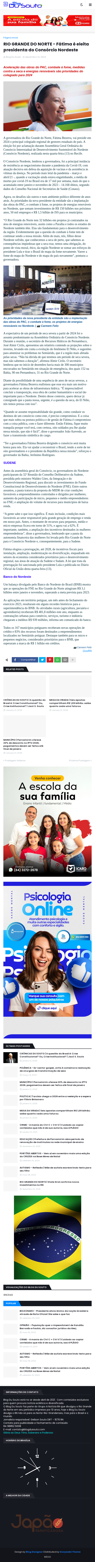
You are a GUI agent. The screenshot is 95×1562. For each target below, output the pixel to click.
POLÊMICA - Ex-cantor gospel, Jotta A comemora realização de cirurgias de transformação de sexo (55, 1069)
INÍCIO (47, 1556)
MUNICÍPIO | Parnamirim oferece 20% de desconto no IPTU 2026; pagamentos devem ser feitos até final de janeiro (23, 744)
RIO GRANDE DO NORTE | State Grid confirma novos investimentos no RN (49, 1184)
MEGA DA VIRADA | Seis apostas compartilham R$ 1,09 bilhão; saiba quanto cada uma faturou (70, 703)
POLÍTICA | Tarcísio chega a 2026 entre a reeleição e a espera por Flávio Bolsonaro (55, 1098)
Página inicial (10, 37)
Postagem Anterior (15, 760)
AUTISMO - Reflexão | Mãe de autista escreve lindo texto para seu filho (55, 1169)
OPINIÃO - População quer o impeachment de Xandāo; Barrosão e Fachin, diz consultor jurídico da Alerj (52, 1327)
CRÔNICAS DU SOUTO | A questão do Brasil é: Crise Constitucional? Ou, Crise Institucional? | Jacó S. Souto (24, 703)
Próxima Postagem (79, 760)
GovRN (87, 651)
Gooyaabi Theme (70, 1551)
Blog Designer (34, 1551)
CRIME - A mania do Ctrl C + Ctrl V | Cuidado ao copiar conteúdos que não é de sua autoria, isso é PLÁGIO (52, 1126)
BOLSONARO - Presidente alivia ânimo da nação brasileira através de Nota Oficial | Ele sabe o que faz (54, 1313)
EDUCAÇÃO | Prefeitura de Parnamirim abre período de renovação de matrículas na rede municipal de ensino (52, 1141)
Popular (11, 1303)
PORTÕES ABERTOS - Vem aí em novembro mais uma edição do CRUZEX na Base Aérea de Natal (55, 1155)
